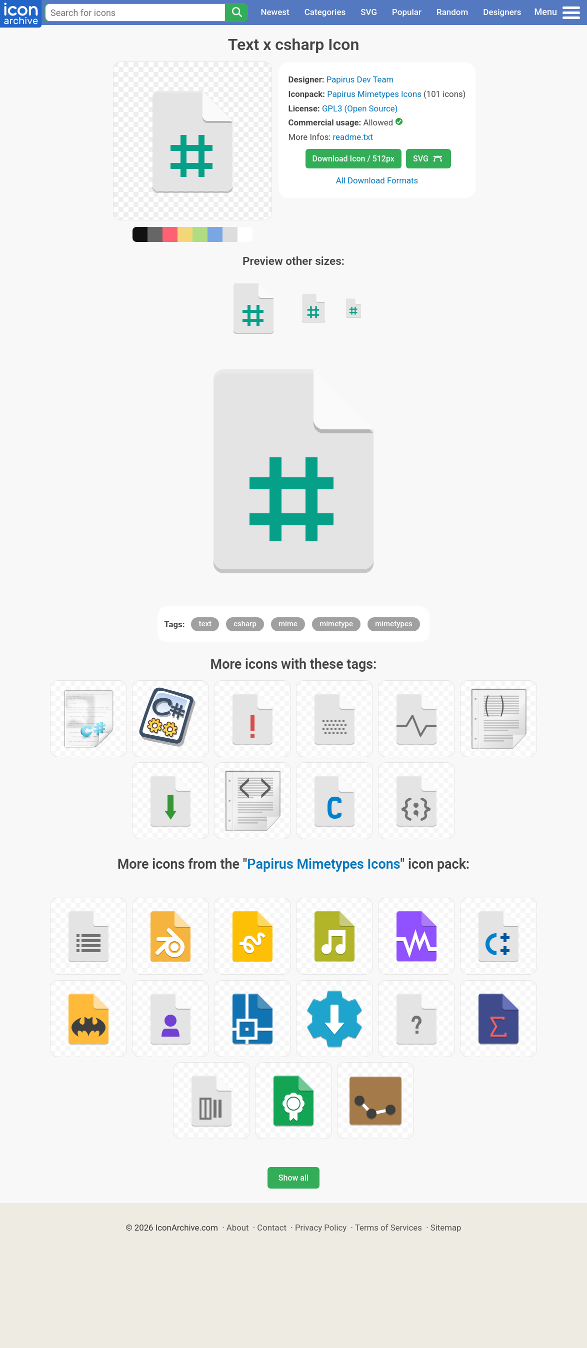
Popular (407, 12)
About (237, 1228)
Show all (293, 1178)
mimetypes (393, 623)
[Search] (236, 12)
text (205, 623)
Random (452, 12)
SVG (368, 12)
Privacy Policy (320, 1228)
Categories (325, 12)
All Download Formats (377, 180)
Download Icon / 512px (353, 158)
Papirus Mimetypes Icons (374, 94)
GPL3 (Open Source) (360, 108)
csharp (245, 623)
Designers (502, 12)
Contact (271, 1228)
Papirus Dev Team (360, 79)
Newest (274, 12)
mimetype (336, 623)
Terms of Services (388, 1228)
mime (288, 623)
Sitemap (446, 1228)
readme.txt (353, 137)
